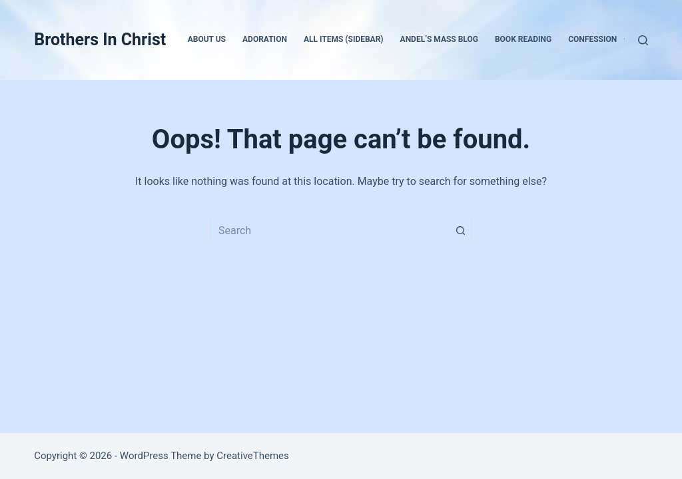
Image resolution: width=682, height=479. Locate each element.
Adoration (264, 39)
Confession (601, 40)
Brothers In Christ (100, 39)
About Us (207, 39)
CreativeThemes (252, 456)
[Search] (643, 40)
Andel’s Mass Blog (439, 39)
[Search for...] (328, 230)
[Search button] (461, 230)
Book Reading (523, 39)
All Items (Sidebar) (344, 39)
